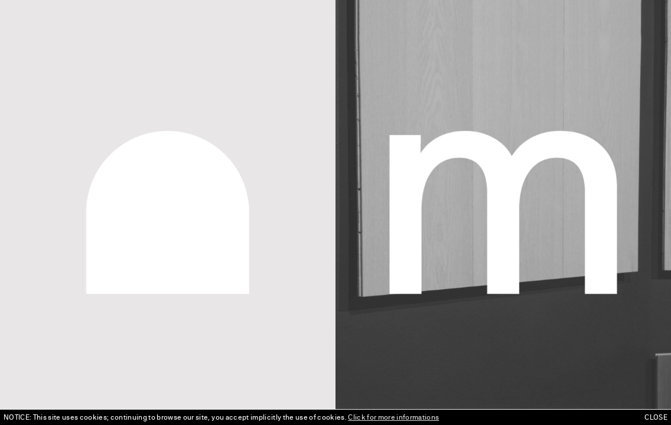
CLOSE (655, 417)
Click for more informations (393, 417)
